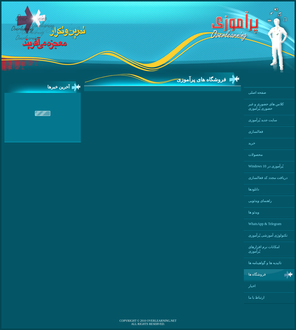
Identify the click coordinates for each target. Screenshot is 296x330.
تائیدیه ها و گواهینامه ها (264, 263)
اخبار (251, 286)
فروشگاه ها (257, 274)
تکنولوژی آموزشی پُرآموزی (267, 235)
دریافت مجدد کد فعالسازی (267, 178)
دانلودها (253, 189)
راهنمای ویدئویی (260, 201)
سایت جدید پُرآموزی (262, 120)
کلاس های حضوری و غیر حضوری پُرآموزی (266, 106)
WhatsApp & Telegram (264, 224)
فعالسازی (255, 132)
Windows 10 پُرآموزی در (265, 166)
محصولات (255, 155)
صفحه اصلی (257, 92)
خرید (251, 143)
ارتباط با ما (256, 297)
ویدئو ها (253, 212)
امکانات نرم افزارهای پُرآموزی (263, 249)
